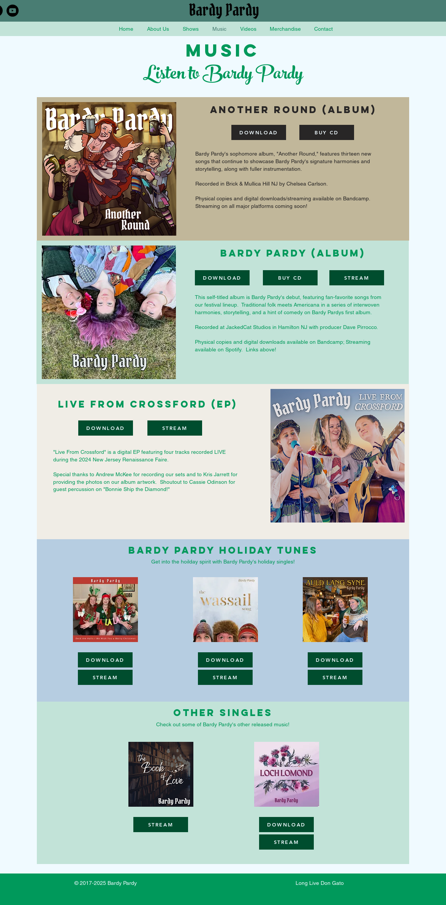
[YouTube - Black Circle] (12, 11)
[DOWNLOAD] (258, 132)
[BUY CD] (326, 132)
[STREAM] (356, 277)
